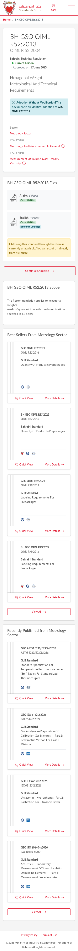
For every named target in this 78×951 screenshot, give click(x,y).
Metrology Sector (20, 133)
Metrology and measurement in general (37, 146)
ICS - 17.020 (17, 140)
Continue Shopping (39, 271)
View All (39, 611)
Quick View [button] (24, 398)
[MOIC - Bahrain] (22, 8)
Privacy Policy (29, 935)
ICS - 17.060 (17, 153)
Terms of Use (49, 935)
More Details (54, 398)
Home (7, 19)
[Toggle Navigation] (71, 8)
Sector (14, 127)
